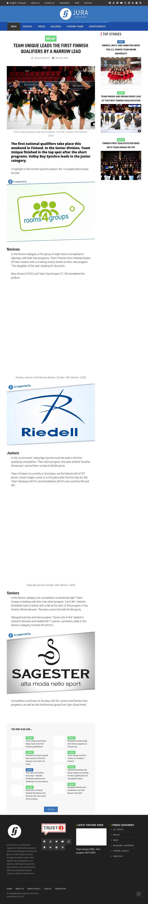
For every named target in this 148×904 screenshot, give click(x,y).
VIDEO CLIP (118, 856)
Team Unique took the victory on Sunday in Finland (76, 758)
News (29, 770)
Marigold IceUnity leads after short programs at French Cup (77, 744)
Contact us (49, 2)
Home (9, 888)
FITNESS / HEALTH (121, 851)
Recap (29, 738)
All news (51, 809)
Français (22, 2)
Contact (48, 888)
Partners (88, 2)
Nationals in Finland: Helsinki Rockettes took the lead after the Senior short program (36, 794)
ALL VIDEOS (118, 829)
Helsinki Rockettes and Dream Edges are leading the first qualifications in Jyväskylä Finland (77, 774)
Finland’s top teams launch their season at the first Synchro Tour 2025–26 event (37, 759)
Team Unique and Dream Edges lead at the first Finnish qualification (36, 744)
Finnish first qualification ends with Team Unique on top (120, 145)
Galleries (56, 26)
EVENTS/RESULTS (97, 26)
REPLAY (116, 835)
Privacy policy (33, 888)
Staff (77, 2)
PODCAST (27, 26)
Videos (41, 26)
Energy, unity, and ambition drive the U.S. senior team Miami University (121, 49)
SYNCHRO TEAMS (75, 26)
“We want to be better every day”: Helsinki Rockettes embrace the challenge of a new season (37, 777)
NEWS (14, 26)
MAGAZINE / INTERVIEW (123, 845)
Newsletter (65, 2)
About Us (19, 888)
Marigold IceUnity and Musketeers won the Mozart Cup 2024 (76, 790)
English (13, 2)
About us (35, 2)
